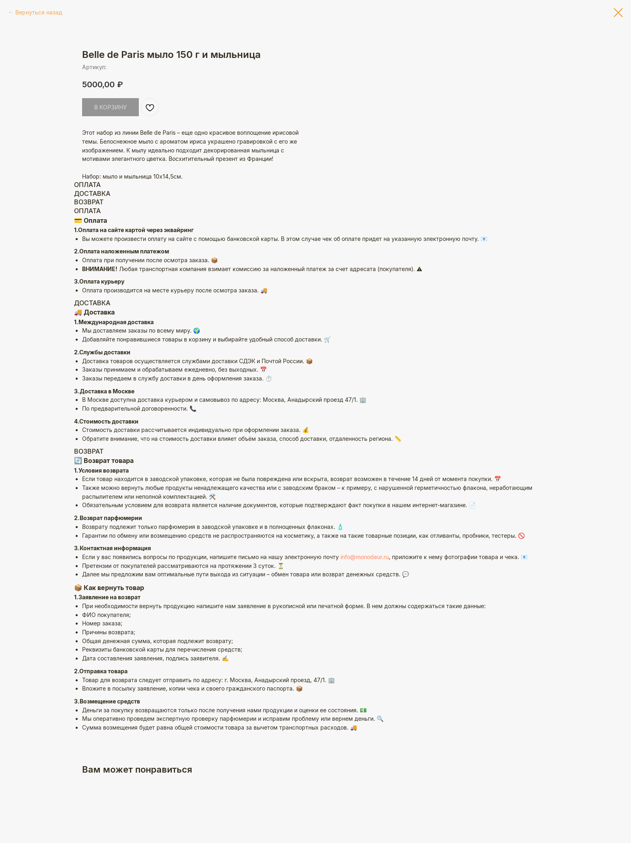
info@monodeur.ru (364, 593)
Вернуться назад (38, 12)
